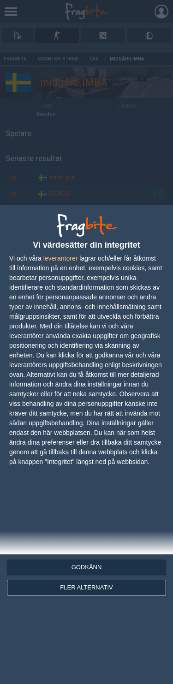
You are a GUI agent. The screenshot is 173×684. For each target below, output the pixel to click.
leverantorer (60, 258)
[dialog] (86, 444)
